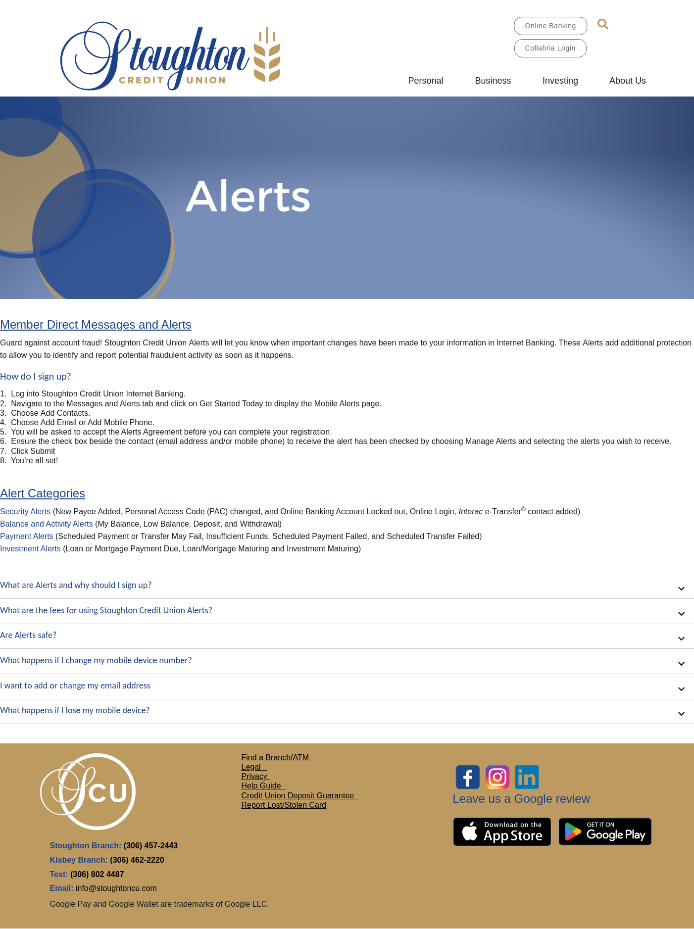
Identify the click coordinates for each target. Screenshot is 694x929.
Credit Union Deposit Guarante (296, 795)
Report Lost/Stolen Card (284, 805)
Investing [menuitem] (560, 81)
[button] (347, 586)
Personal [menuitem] (425, 81)
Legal (252, 767)
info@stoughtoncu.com (116, 888)
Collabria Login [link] (550, 48)
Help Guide (263, 786)
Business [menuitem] (493, 81)
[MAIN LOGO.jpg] (186, 54)
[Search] (603, 24)
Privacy (256, 776)
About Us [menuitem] (627, 81)
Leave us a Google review (522, 798)
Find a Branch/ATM (275, 757)
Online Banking (550, 26)
